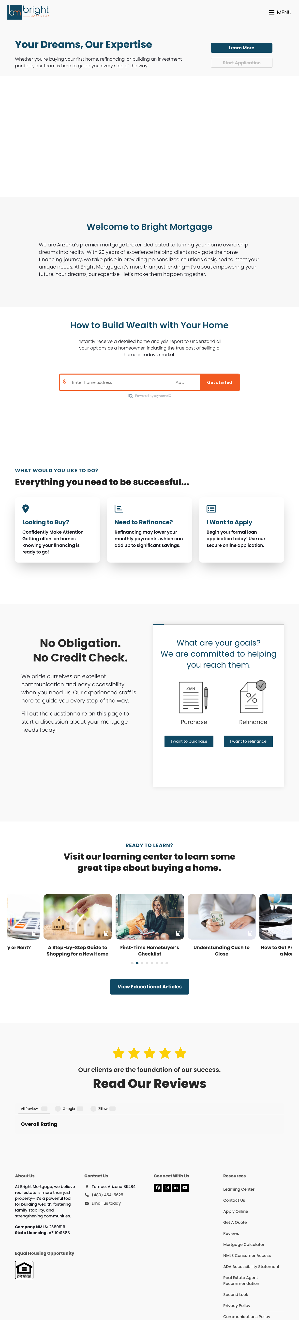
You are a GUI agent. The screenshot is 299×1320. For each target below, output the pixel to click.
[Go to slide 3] (142, 963)
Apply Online (235, 1176)
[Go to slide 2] (137, 963)
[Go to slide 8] (166, 963)
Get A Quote (235, 1187)
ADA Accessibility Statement (251, 1231)
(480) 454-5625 (107, 1159)
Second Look (235, 1259)
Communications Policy (246, 1281)
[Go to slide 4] (147, 963)
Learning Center (238, 1154)
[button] (280, 12)
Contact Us (234, 1165)
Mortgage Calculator (243, 1209)
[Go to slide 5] (152, 963)
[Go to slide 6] (157, 963)
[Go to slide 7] (162, 963)
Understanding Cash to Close (222, 950)
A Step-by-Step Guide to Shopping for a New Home (77, 950)
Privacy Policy (236, 1270)
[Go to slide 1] (132, 963)
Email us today (106, 1168)
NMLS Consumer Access (247, 1220)
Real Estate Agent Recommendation (241, 1245)
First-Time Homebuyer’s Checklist (149, 950)
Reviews (231, 1198)
